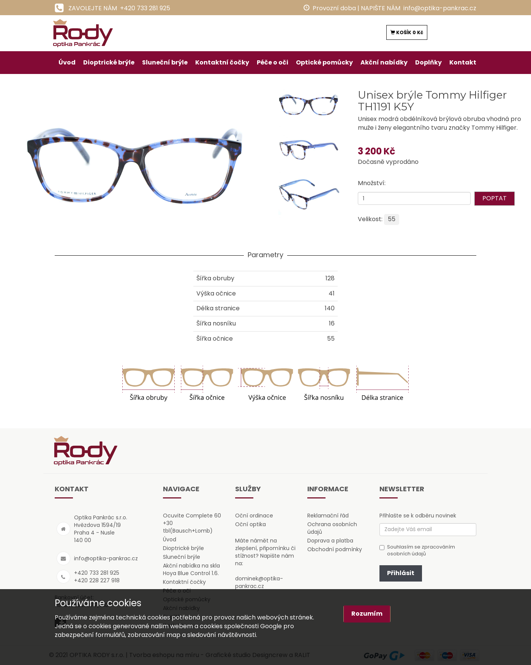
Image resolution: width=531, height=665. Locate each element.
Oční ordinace (254, 515)
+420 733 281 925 (145, 8)
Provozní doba (334, 8)
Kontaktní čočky (222, 62)
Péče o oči (272, 62)
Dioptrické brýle (108, 62)
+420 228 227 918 (97, 580)
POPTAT (494, 198)
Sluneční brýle (165, 62)
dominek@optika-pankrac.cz (259, 582)
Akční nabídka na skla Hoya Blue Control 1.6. (191, 569)
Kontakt (462, 62)
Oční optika (250, 524)
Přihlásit (400, 573)
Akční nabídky (384, 62)
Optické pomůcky (324, 62)
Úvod (67, 62)
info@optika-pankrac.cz (439, 8)
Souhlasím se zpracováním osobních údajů (417, 551)
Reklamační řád (328, 515)
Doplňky (428, 62)
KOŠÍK (406, 32)
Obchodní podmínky (334, 549)
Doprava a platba (330, 540)
